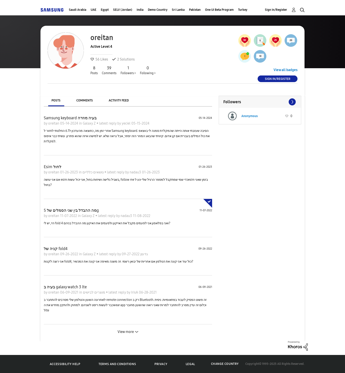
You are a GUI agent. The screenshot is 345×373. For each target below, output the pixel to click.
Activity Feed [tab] (119, 100)
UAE (93, 10)
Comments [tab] (84, 100)
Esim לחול (52, 166)
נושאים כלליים (94, 172)
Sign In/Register (276, 10)
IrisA (135, 292)
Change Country (225, 364)
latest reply (108, 123)
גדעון (143, 254)
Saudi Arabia (77, 10)
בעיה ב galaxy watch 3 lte (65, 287)
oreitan (54, 123)
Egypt (105, 10)
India (140, 10)
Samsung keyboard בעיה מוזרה (70, 118)
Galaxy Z (90, 123)
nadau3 (136, 172)
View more (125, 332)
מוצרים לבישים (94, 292)
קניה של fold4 (56, 248)
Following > (148, 70)
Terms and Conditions (117, 364)
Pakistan (195, 10)
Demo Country (157, 10)
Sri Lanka (178, 10)
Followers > (128, 70)
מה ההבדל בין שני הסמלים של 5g (71, 210)
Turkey (242, 10)
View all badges (285, 70)
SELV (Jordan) (122, 10)
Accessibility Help (65, 364)
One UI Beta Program (219, 10)
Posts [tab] (56, 100)
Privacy (160, 364)
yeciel (126, 123)
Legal (190, 364)
